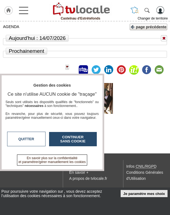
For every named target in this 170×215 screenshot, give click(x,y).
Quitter (26, 139)
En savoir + (78, 172)
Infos (141, 166)
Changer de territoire (153, 18)
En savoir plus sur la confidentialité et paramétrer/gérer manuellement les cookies (52, 160)
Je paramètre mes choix (144, 194)
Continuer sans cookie (73, 139)
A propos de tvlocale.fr (88, 178)
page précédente (148, 26)
